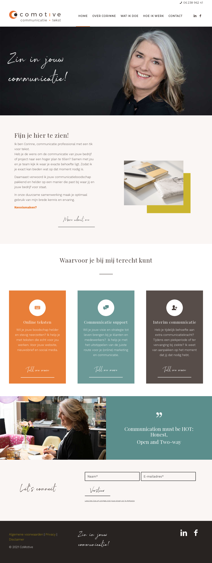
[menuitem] (83, 16)
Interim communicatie (174, 322)
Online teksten (37, 322)
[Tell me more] (37, 371)
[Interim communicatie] (174, 307)
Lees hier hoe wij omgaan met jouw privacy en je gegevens (110, 501)
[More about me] (76, 220)
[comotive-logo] (35, 16)
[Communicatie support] (106, 307)
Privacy (51, 534)
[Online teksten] (37, 307)
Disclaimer (16, 539)
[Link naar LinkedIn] (195, 16)
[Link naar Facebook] (200, 16)
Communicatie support (106, 322)
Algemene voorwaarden (26, 534)
